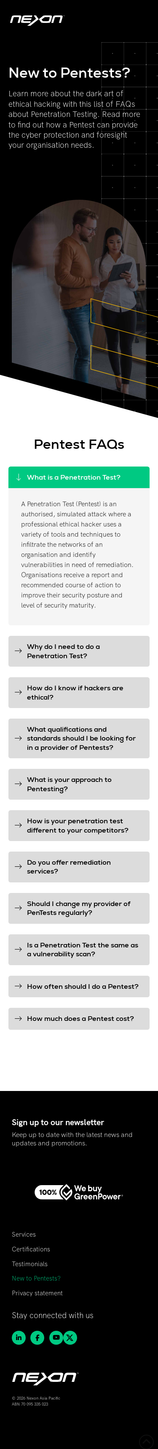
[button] (79, 477)
